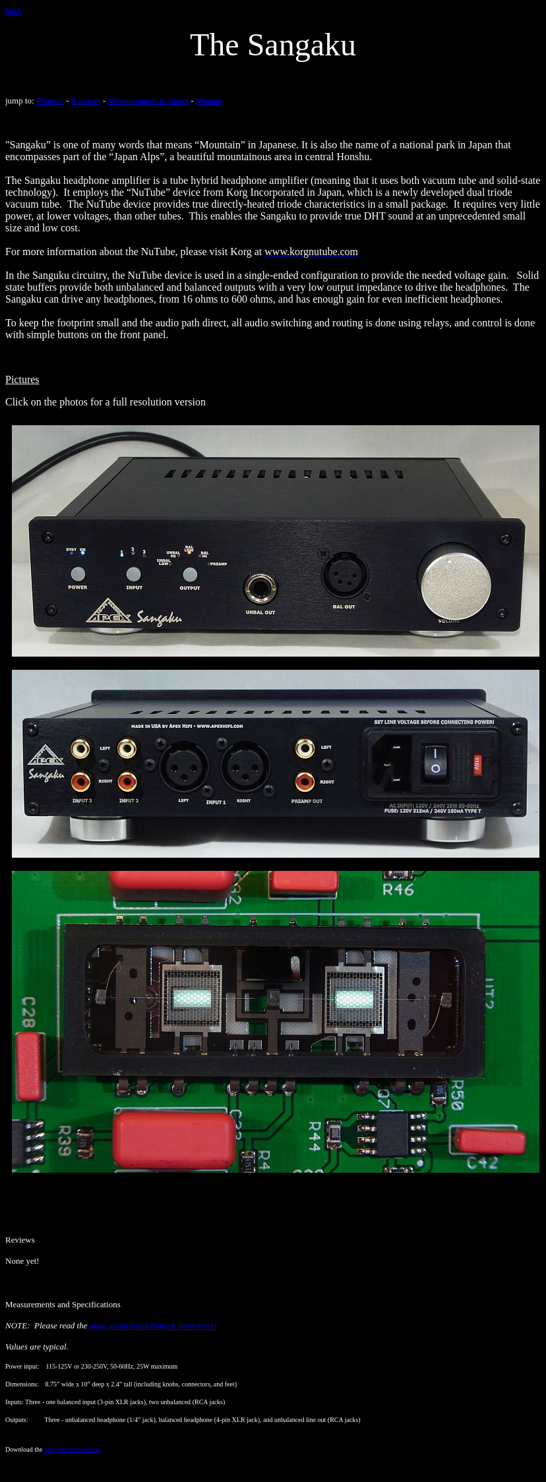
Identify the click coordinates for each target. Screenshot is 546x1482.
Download (19, 1449)
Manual (209, 100)
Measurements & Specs (148, 100)
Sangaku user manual (72, 1449)
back (13, 10)
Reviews (86, 100)
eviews (23, 1240)
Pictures (50, 100)
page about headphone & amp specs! (153, 1325)
